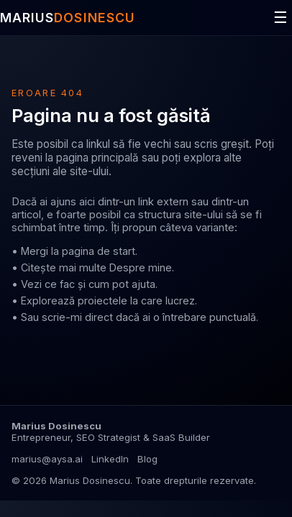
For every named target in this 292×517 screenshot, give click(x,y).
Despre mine (140, 267)
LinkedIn (110, 459)
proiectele (102, 300)
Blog (147, 459)
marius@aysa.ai (47, 459)
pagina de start (98, 251)
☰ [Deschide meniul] (280, 18)
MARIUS (67, 17)
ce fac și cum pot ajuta (100, 284)
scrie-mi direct (77, 317)
